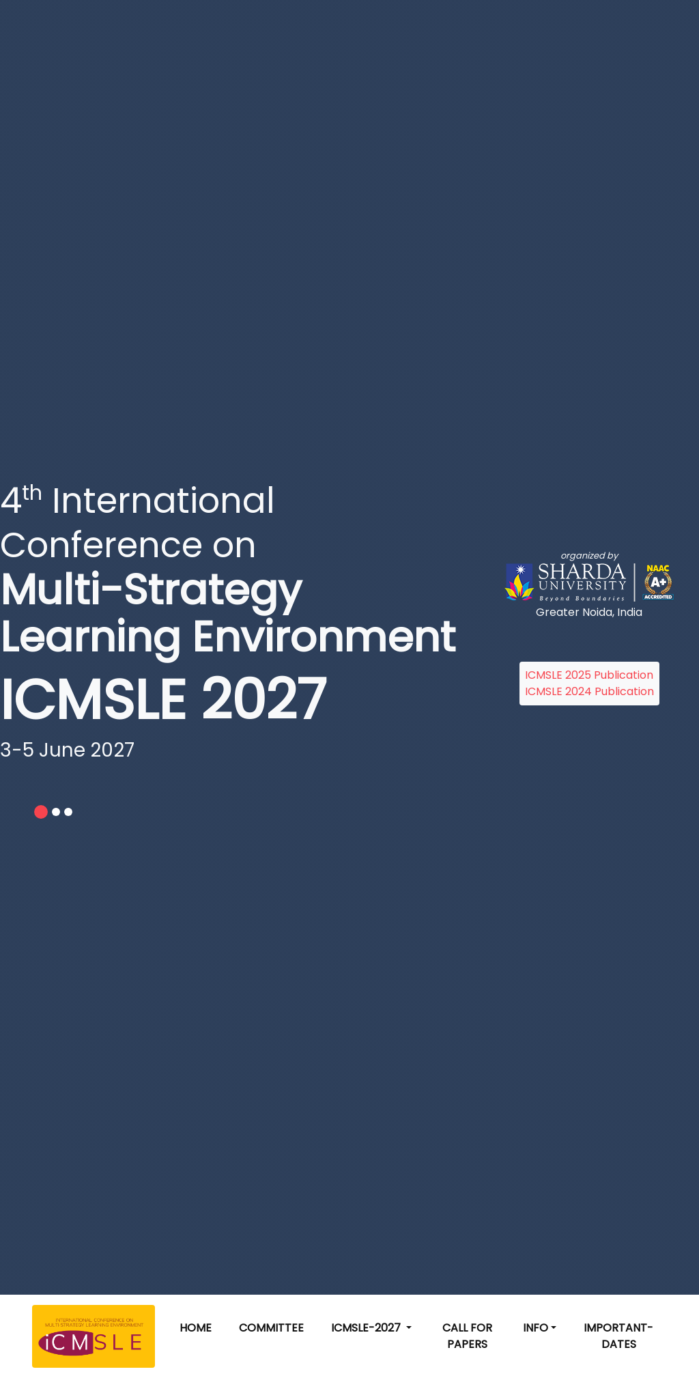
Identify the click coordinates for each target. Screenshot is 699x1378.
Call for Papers (467, 1336)
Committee (271, 1328)
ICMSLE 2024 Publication (589, 691)
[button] (371, 1328)
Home (196, 1328)
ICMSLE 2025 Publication (589, 675)
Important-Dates (618, 1336)
